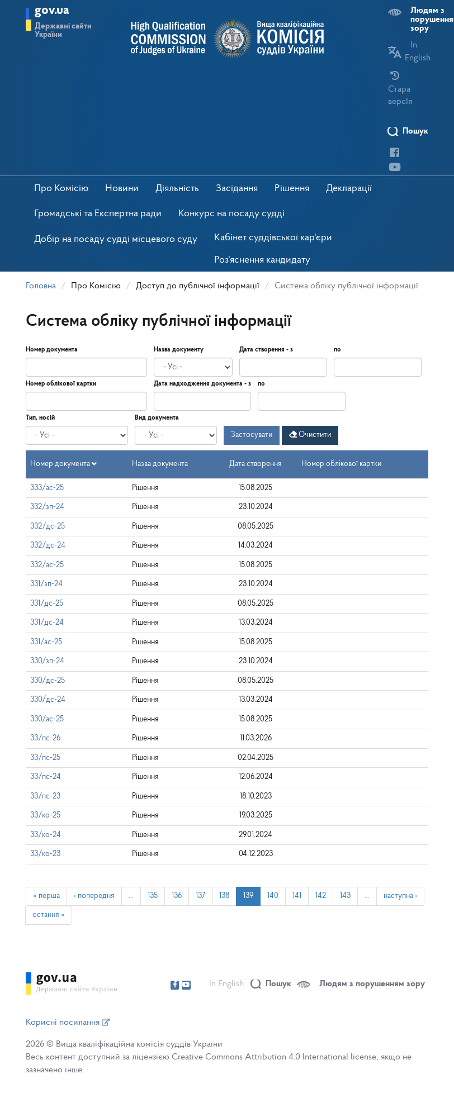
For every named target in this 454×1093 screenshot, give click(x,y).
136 (177, 896)
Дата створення (255, 464)
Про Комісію (61, 188)
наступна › (400, 896)
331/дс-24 (47, 623)
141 (296, 896)
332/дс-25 (47, 526)
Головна (41, 286)
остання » (48, 915)
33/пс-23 (45, 796)
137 (200, 896)
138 (224, 896)
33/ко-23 (45, 854)
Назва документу (179, 349)
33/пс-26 (45, 738)
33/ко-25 (45, 815)
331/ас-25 (46, 642)
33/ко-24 (45, 835)
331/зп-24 (46, 584)
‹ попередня (94, 896)
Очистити (310, 434)
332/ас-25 (47, 565)
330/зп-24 (47, 661)
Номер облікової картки (61, 384)
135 (153, 896)
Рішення (292, 188)
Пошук (415, 131)
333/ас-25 (47, 488)
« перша (46, 896)
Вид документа (157, 418)
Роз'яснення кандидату (262, 260)
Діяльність (177, 188)
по (337, 349)
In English (226, 984)
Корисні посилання (68, 1022)
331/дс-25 (46, 604)
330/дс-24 (47, 700)
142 (320, 896)
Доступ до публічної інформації (197, 286)
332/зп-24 (47, 507)
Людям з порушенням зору (372, 984)
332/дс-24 (47, 545)
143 (345, 896)
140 (272, 896)
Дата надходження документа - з (202, 384)
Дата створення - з (266, 349)
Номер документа (52, 349)
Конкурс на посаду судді (231, 213)
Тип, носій (40, 418)
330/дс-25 (47, 681)
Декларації (349, 188)
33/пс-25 (45, 758)
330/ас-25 (47, 719)
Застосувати (251, 435)
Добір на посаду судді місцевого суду (115, 239)
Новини (122, 188)
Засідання (237, 188)
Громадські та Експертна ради (98, 213)
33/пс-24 (45, 777)
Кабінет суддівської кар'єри (273, 237)
